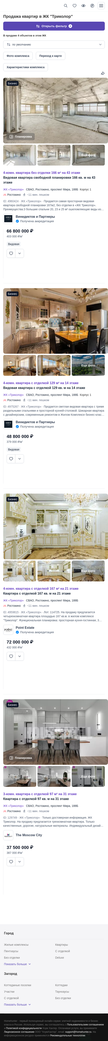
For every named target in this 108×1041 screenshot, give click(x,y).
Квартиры (61, 944)
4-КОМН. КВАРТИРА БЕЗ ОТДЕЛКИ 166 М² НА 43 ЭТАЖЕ (41, 172)
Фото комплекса (18, 55)
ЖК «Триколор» (14, 189)
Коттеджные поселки (17, 985)
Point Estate (25, 627)
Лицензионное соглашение (19, 1031)
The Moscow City (29, 835)
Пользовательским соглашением (85, 1024)
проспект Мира (60, 189)
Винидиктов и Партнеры (35, 216)
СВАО (30, 189)
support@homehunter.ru (78, 1031)
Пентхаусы (11, 951)
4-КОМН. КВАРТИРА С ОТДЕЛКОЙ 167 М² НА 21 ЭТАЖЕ (41, 588)
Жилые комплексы (16, 944)
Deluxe (59, 957)
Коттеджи (61, 985)
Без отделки (12, 957)
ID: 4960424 (11, 201)
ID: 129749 (10, 817)
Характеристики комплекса (26, 67)
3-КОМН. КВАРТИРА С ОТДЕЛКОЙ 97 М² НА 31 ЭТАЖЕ (40, 794)
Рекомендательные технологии (67, 1035)
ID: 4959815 (11, 612)
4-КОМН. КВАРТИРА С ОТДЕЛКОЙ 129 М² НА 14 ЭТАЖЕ (41, 383)
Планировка (23, 136)
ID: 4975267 (11, 406)
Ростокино (42, 189)
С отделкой (62, 951)
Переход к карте (50, 55)
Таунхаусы (62, 991)
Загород (10, 973)
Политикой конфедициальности (24, 1028)
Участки (9, 991)
